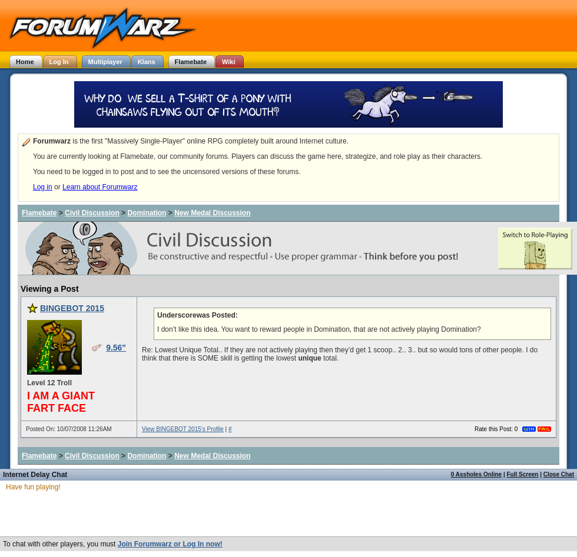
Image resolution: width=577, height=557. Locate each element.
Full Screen (523, 474)
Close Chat (558, 474)
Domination (146, 213)
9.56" (116, 347)
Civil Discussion (92, 213)
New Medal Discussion (212, 213)
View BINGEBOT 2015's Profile (183, 429)
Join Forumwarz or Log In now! (170, 544)
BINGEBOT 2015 (72, 308)
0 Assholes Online (476, 474)
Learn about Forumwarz (99, 187)
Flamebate (39, 213)
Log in (42, 187)
